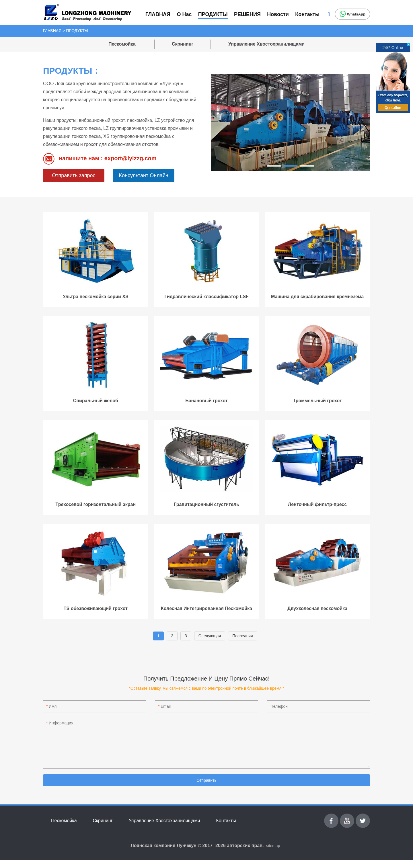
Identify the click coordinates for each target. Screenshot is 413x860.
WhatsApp (352, 14)
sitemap (273, 845)
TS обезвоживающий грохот (96, 608)
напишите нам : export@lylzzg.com (100, 159)
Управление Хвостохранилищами (266, 44)
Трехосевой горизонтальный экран (96, 504)
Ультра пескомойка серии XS (95, 296)
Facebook (331, 816)
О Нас (184, 14)
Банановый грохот (206, 400)
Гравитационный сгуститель (206, 504)
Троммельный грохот (317, 400)
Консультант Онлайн (143, 175)
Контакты (307, 14)
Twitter (362, 816)
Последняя (242, 636)
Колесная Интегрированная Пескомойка (206, 608)
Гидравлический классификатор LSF (206, 296)
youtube (347, 816)
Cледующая (209, 636)
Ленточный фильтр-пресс (317, 504)
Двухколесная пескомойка (317, 608)
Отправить (206, 780)
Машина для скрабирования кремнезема (317, 296)
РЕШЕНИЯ (247, 14)
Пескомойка (122, 44)
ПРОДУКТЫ (213, 14)
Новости (278, 14)
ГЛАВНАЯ (157, 14)
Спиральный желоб (95, 400)
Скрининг (182, 44)
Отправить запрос (73, 175)
